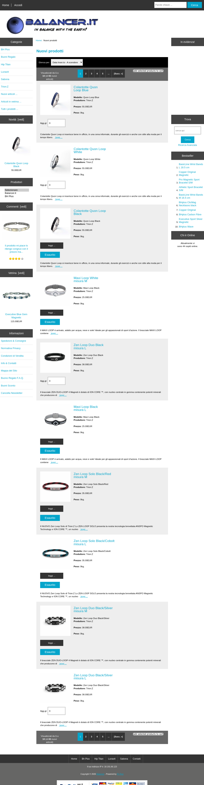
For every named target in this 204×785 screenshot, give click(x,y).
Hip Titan (5, 64)
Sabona (5, 79)
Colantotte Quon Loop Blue (86, 88)
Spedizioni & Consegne (13, 340)
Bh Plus (86, 758)
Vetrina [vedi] (16, 273)
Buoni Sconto (8, 385)
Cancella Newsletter (11, 393)
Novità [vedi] (16, 119)
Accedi (18, 5)
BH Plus (5, 49)
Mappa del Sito (9, 370)
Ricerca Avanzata (187, 145)
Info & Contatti (8, 363)
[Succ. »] (118, 73)
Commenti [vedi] (16, 206)
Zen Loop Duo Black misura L (89, 346)
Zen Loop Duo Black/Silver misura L (93, 676)
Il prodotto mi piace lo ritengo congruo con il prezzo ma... (16, 233)
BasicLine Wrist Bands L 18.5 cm (191, 166)
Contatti (137, 758)
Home (5, 5)
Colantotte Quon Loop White (90, 150)
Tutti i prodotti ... (9, 109)
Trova (187, 119)
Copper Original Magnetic (187, 173)
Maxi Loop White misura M (86, 279)
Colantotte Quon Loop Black (16, 148)
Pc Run (120, 774)
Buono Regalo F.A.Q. (12, 378)
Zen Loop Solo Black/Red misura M (92, 475)
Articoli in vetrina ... (11, 101)
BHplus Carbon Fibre (190, 214)
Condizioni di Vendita (12, 355)
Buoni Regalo (8, 56)
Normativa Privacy (10, 348)
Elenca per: (44, 62)
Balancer (100, 774)
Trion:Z (5, 86)
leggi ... (59, 137)
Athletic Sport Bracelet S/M (191, 189)
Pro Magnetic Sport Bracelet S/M (189, 181)
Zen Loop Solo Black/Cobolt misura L (94, 542)
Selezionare (17, 190)
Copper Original (187, 209)
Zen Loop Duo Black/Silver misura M (93, 609)
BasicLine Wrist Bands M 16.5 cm (191, 196)
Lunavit (5, 71)
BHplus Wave (186, 226)
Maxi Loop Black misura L (86, 408)
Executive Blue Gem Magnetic (16, 300)
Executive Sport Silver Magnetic (190, 220)
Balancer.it (17, 193)
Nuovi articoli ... (9, 94)
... (108, 73)
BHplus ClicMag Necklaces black (187, 204)
